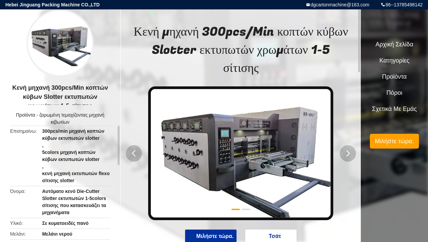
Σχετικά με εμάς (394, 109)
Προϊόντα (25, 115)
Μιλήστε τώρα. (394, 141)
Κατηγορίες (394, 60)
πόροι (394, 92)
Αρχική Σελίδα (394, 44)
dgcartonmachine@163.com (339, 4)
